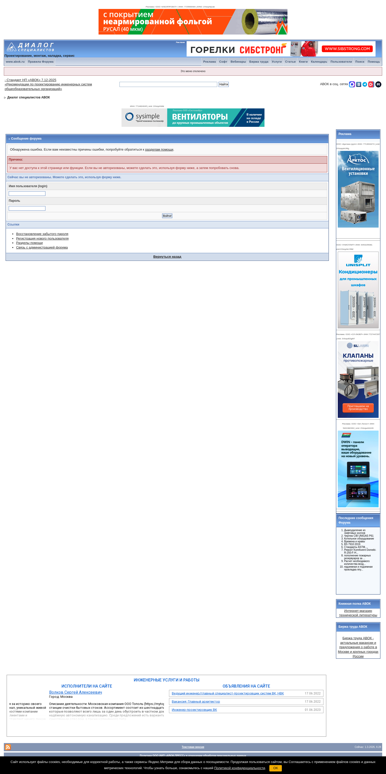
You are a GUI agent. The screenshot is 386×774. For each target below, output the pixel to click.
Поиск (360, 61)
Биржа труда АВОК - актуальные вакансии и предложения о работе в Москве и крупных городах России (358, 647)
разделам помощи (159, 149)
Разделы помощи (29, 243)
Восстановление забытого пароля (42, 234)
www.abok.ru (15, 61)
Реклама (209, 61)
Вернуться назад (167, 257)
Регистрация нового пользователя (42, 238)
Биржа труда (259, 61)
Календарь (319, 61)
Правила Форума (41, 61)
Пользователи (341, 61)
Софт (223, 61)
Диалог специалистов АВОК (28, 97)
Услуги (277, 61)
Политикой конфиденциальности (239, 768)
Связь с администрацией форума (42, 247)
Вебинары (238, 61)
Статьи (290, 61)
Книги (303, 61)
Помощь (374, 61)
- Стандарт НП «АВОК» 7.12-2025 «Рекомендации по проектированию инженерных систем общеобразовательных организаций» (48, 84)
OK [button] (275, 768)
